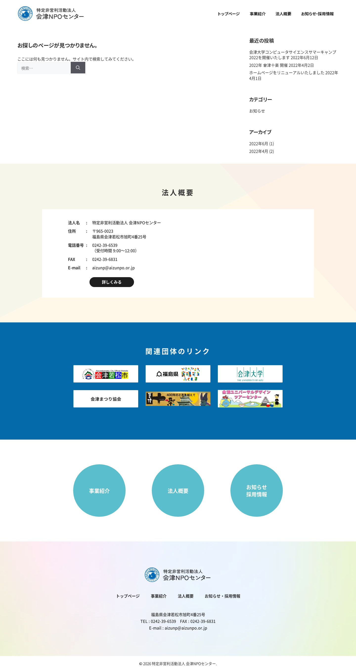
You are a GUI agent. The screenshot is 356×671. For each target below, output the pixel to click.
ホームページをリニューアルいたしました (286, 72)
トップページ (229, 14)
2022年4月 (258, 151)
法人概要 (283, 14)
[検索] (78, 68)
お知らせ (257, 111)
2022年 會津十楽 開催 (268, 65)
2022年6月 (258, 143)
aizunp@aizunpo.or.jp (113, 267)
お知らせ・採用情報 (317, 14)
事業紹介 (258, 14)
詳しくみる (112, 282)
